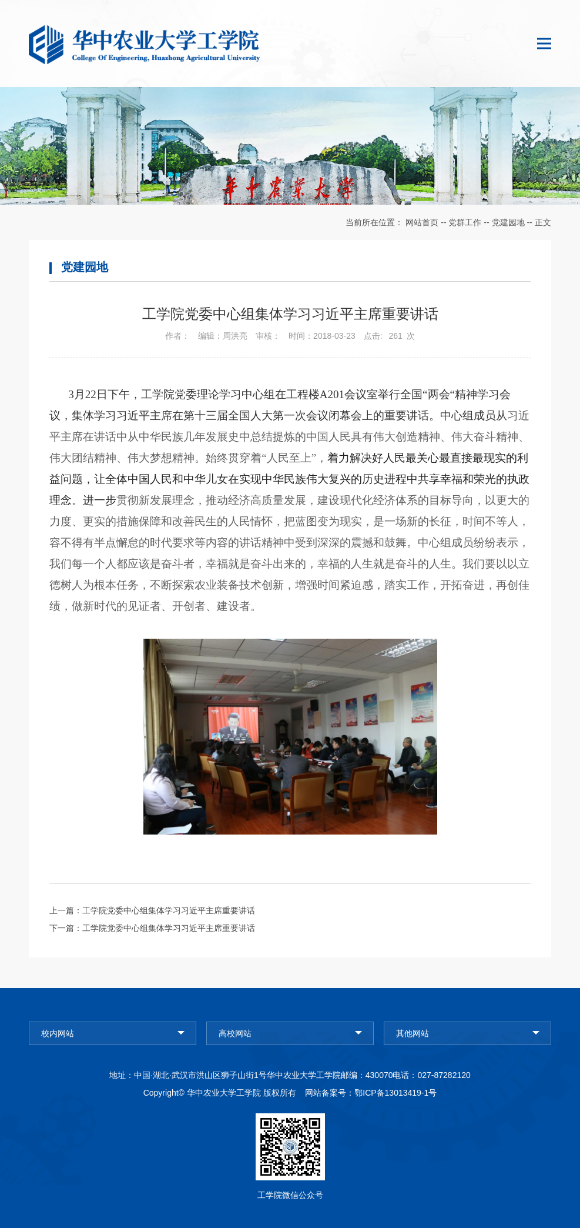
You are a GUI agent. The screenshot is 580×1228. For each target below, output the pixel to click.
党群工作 (464, 222)
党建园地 (508, 222)
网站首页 (421, 222)
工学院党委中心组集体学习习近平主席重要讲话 (168, 910)
